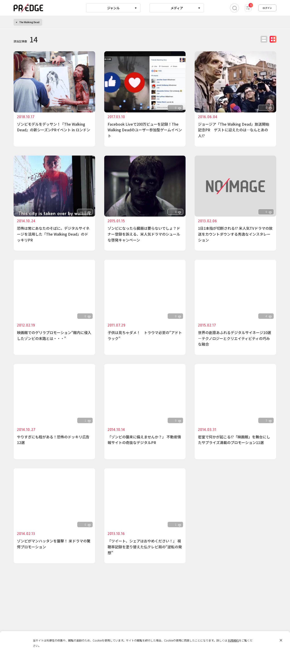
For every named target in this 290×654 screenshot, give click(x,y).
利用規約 (233, 640)
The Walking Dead (29, 22)
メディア (177, 8)
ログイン (267, 8)
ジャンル (113, 8)
